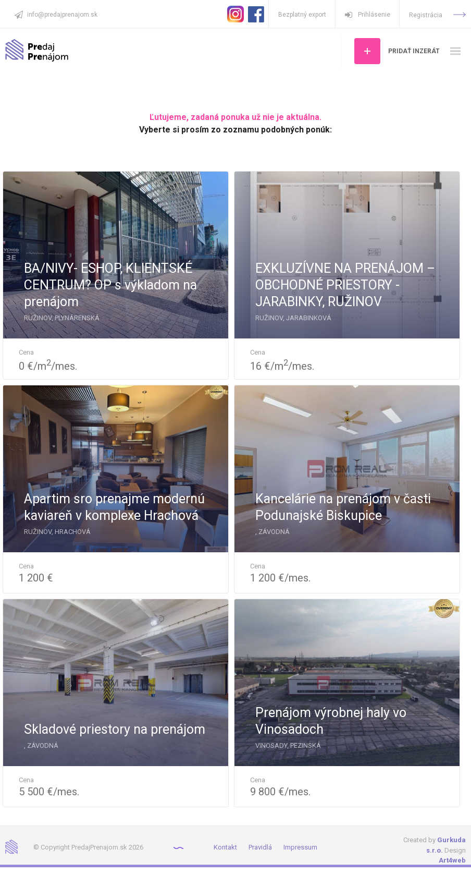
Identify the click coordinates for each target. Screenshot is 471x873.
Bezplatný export (302, 14)
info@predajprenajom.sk (62, 14)
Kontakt (225, 847)
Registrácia (437, 15)
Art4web (452, 860)
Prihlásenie (367, 14)
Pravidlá (260, 847)
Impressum (300, 847)
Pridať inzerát (414, 51)
